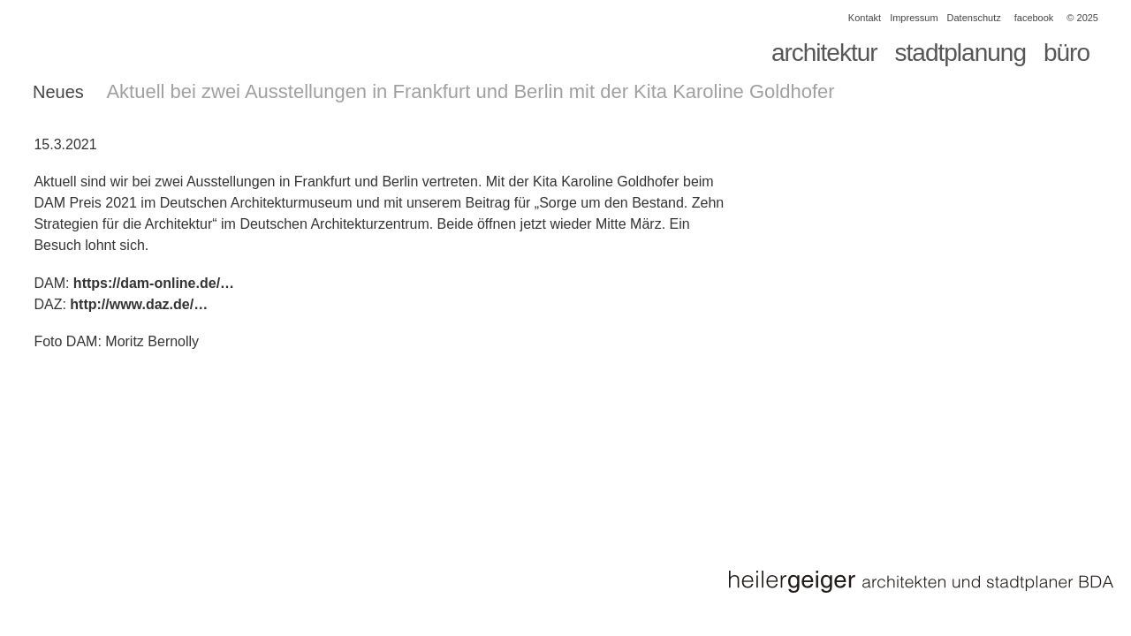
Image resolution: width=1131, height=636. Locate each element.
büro (1066, 52)
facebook (1034, 17)
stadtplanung (960, 52)
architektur (824, 52)
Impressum (913, 17)
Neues (58, 92)
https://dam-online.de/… (153, 283)
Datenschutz (974, 17)
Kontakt (864, 17)
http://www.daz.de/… (139, 304)
